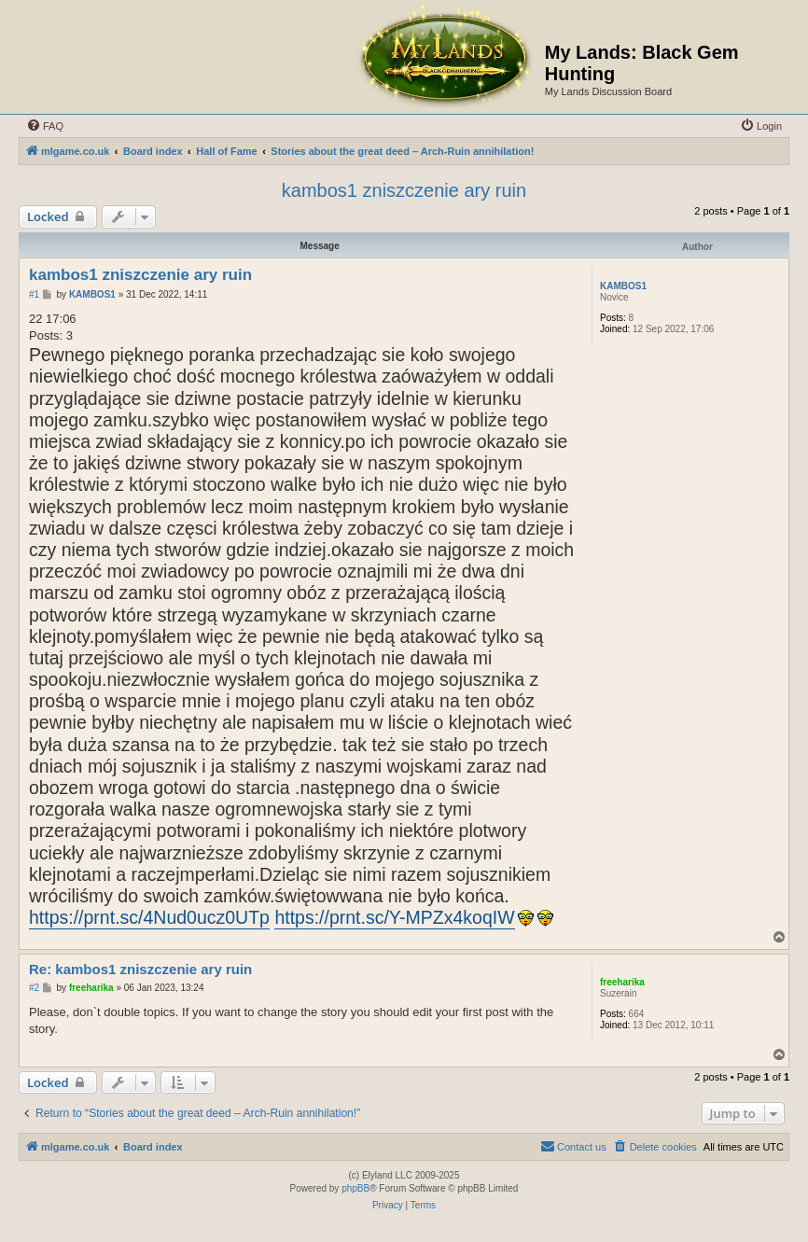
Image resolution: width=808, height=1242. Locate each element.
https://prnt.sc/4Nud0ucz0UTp (149, 917)
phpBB (355, 1188)
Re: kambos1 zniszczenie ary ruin (140, 969)
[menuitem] (45, 126)
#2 (34, 988)
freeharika (622, 982)
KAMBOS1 (623, 286)
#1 (34, 294)
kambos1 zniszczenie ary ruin (404, 190)
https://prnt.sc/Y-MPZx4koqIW (394, 917)
